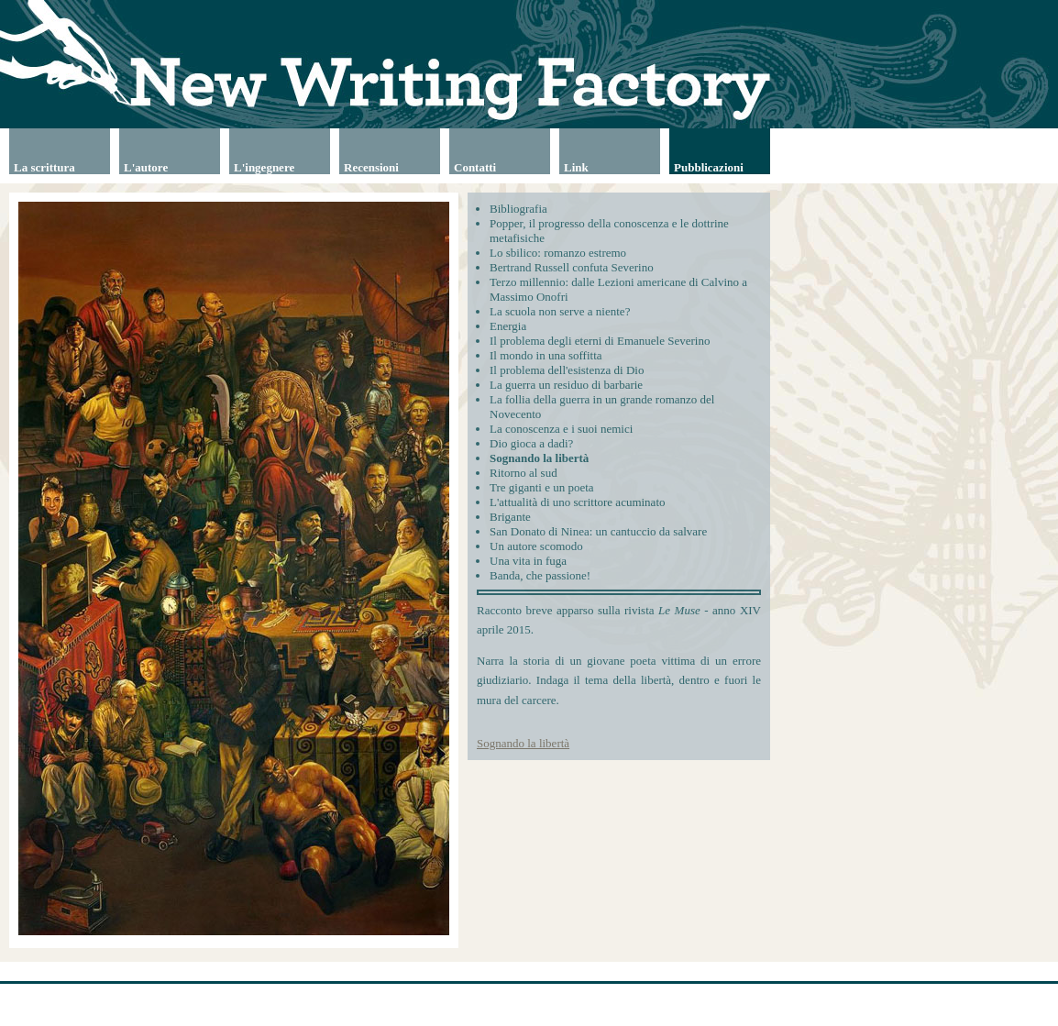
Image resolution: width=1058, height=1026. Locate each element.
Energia (508, 326)
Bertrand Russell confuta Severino (572, 267)
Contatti (475, 167)
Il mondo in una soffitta (546, 355)
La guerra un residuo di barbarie (566, 385)
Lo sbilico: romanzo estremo (558, 252)
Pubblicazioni (709, 167)
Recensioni (371, 167)
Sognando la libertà (539, 458)
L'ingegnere (264, 167)
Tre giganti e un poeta (542, 487)
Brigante (510, 517)
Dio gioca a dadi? (531, 443)
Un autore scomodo (536, 546)
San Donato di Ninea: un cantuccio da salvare (598, 531)
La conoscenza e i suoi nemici (561, 429)
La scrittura (44, 167)
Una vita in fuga (528, 561)
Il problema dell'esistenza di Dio (567, 370)
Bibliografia (518, 208)
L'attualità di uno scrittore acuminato (578, 502)
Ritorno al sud (523, 473)
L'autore (146, 167)
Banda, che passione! (540, 575)
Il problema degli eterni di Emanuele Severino (600, 341)
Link (576, 167)
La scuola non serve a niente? (560, 311)
